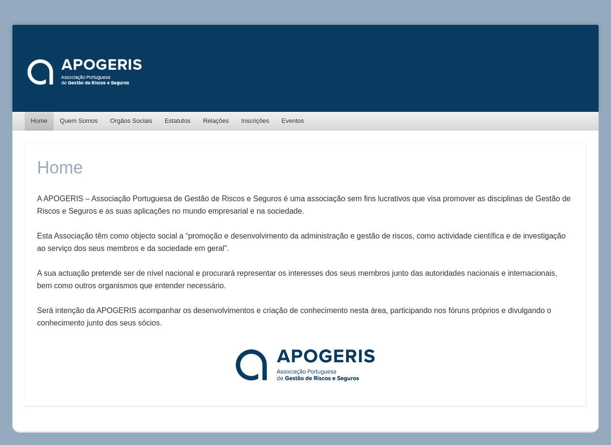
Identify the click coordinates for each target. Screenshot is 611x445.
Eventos (293, 120)
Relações (216, 120)
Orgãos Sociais (131, 120)
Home (39, 120)
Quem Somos (78, 120)
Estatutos (177, 120)
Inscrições (255, 120)
